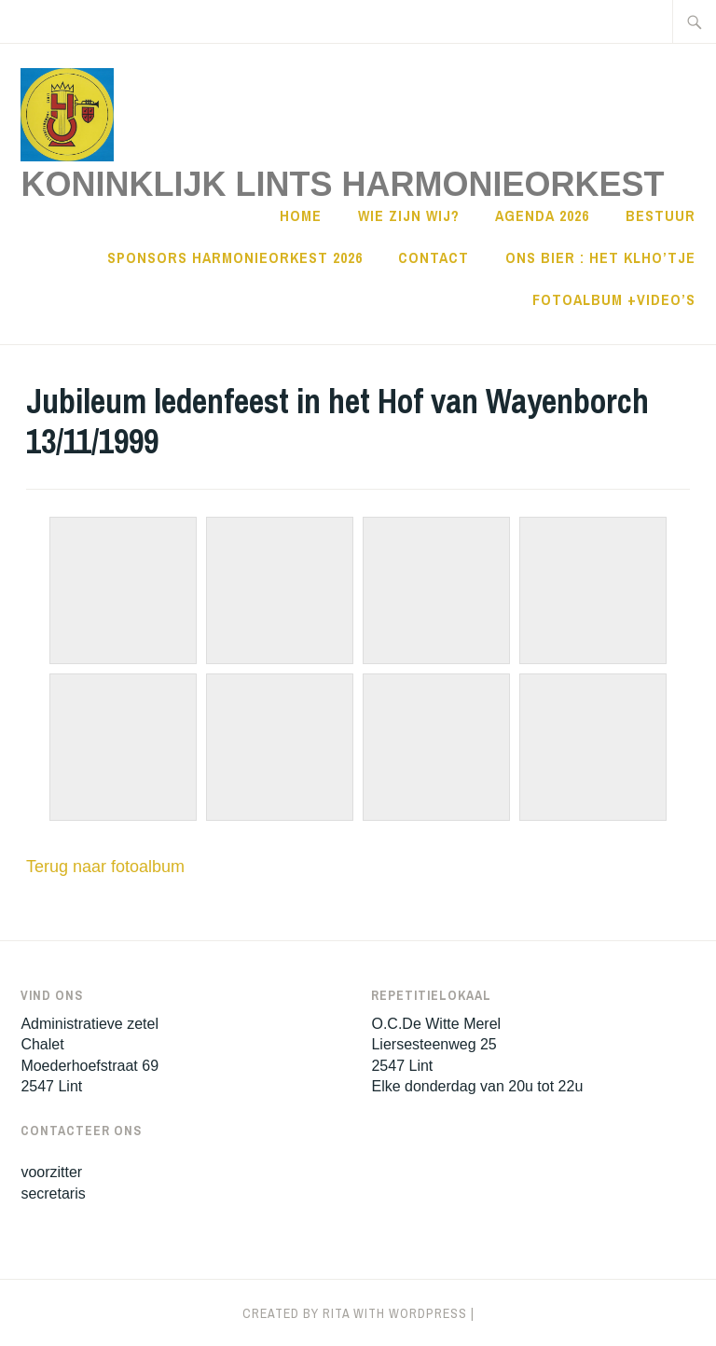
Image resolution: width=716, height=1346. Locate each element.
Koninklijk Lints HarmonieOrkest (342, 184)
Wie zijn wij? (409, 215)
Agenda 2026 (542, 215)
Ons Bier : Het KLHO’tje (600, 257)
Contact (433, 257)
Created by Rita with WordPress (354, 1313)
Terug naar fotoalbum (105, 866)
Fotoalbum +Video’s (613, 299)
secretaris (53, 1193)
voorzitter (51, 1172)
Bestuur (660, 215)
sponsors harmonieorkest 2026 (235, 257)
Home (301, 215)
